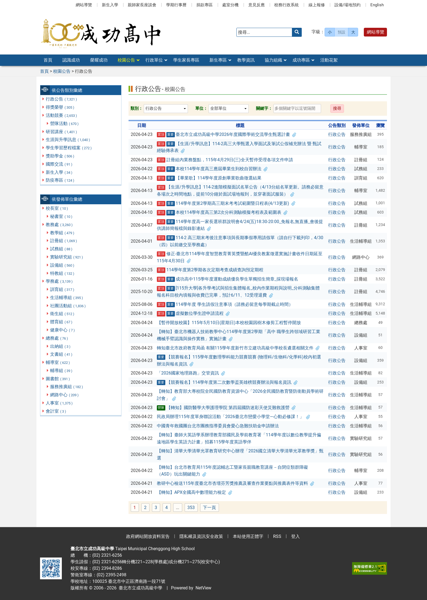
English (377, 4)
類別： (136, 108)
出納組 (60, 346)
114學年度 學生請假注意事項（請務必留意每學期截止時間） (225, 304)
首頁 (48, 60)
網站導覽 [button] (375, 32)
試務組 (61, 248)
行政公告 (62, 99)
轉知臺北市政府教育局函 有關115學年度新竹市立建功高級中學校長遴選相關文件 (238, 348)
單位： (201, 108)
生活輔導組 (67, 297)
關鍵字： (264, 108)
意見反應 (256, 4)
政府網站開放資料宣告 (148, 536)
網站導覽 (84, 4)
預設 (341, 32)
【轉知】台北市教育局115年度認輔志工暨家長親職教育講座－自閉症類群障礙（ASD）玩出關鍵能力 (232, 471)
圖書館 (58, 378)
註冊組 (64, 240)
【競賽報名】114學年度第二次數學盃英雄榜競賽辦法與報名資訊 (227, 382)
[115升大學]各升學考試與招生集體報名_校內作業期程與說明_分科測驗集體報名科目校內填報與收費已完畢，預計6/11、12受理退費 (238, 291)
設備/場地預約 (347, 4)
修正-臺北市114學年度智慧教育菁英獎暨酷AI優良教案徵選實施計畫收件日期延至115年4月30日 (239, 257)
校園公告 (126, 60)
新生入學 (110, 4)
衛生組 (62, 313)
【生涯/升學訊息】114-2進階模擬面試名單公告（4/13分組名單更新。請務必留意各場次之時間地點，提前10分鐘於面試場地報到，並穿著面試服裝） (240, 190)
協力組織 (273, 60)
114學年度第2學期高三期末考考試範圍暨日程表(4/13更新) (226, 203)
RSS (277, 536)
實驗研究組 (67, 257)
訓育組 (62, 289)
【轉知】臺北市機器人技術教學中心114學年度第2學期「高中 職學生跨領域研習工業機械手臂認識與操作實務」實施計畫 (238, 335)
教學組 (62, 232)
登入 (295, 536)
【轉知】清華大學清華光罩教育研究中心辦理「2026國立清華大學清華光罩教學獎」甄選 (240, 454)
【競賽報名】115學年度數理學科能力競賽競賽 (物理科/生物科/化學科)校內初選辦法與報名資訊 (239, 360)
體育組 (61, 321)
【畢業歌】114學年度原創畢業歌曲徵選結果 (209, 178)
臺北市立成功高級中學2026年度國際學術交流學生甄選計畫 (226, 134)
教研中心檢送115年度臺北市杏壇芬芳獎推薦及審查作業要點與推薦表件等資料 (235, 483)
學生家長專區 (186, 60)
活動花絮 (329, 60)
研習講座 (62, 131)
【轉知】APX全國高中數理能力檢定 (194, 492)
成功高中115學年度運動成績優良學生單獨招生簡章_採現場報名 (227, 279)
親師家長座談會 (142, 4)
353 (192, 507)
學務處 (59, 281)
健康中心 (62, 330)
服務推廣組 (67, 386)
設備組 (62, 265)
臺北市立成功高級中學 (139, 587)
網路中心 (64, 394)
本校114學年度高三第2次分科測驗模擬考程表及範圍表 (222, 212)
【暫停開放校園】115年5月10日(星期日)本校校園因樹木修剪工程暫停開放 (229, 322)
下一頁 (209, 507)
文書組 (61, 354)
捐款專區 (204, 4)
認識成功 (71, 60)
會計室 (56, 411)
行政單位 (154, 60)
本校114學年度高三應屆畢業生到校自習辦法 (212, 169)
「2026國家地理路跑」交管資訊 (191, 373)
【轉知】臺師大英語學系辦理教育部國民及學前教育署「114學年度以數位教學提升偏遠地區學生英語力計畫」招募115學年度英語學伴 (239, 438)
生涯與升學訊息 (68, 139)
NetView (203, 587)
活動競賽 (62, 115)
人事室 (59, 403)
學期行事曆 (176, 4)
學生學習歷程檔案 (69, 147)
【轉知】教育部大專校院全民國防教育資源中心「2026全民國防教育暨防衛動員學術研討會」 (240, 395)
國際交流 (59, 164)
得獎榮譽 (60, 107)
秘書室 (61, 216)
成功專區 (301, 60)
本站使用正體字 (248, 536)
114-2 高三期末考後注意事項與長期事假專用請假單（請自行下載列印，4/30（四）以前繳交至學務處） (240, 241)
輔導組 (61, 370)
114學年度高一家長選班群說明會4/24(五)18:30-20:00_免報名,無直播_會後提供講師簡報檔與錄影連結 (240, 225)
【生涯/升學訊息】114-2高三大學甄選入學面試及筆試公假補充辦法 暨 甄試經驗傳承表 (239, 147)
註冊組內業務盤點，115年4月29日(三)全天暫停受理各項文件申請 (225, 160)
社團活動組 (68, 305)
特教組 (62, 273)
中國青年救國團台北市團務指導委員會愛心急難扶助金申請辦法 (218, 425)
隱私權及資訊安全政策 (201, 536)
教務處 (59, 224)
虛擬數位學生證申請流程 (193, 313)
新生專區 (218, 60)
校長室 (57, 208)
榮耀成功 (99, 60)
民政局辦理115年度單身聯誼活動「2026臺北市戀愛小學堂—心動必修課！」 (233, 416)
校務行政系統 (286, 4)
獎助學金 (60, 156)
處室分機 (230, 4)
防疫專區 (60, 180)
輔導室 (58, 362)
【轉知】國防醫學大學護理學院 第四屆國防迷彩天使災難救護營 (226, 407)
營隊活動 (64, 123)
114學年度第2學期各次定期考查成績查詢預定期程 (210, 270)
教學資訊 (246, 60)
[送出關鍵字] (297, 32)
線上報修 (317, 4)
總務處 (57, 338)
